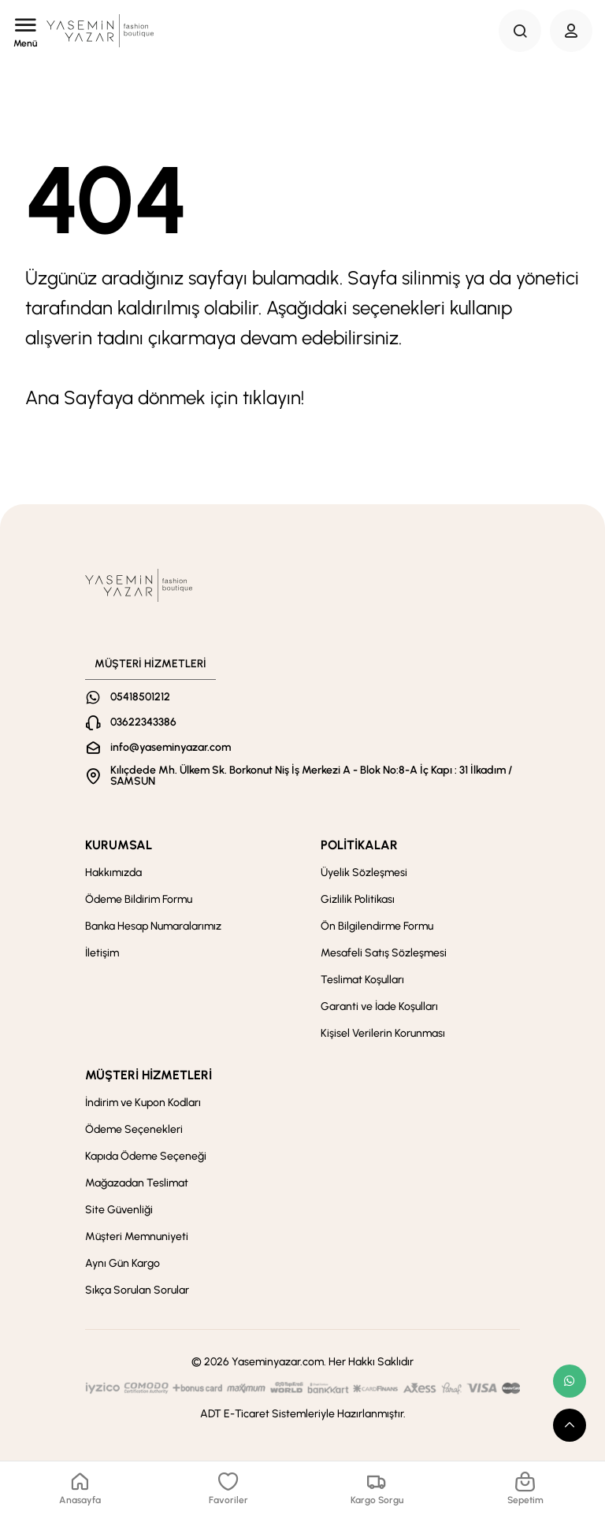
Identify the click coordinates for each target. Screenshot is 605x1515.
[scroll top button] (569, 1425)
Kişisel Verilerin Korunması (383, 1033)
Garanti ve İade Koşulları (379, 1006)
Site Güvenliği (119, 1209)
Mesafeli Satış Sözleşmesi (384, 953)
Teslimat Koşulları (362, 979)
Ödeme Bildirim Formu (138, 899)
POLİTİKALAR (359, 844)
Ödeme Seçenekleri (134, 1129)
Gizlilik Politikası (358, 899)
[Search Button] (520, 30)
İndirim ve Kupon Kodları (143, 1102)
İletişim (102, 953)
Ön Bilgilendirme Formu (377, 926)
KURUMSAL (118, 844)
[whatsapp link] (569, 1381)
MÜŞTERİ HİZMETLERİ (148, 1075)
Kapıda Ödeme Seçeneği (145, 1156)
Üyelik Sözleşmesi (364, 872)
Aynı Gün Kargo (122, 1263)
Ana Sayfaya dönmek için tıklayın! (164, 397)
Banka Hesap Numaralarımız (153, 926)
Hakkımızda (113, 872)
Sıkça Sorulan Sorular (137, 1290)
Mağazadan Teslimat (136, 1183)
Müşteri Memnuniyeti (136, 1236)
